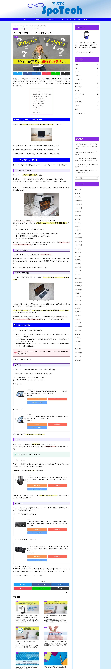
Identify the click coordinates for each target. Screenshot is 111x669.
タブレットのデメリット (40, 101)
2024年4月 (78, 226)
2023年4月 (78, 267)
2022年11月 (78, 286)
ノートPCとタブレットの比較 (40, 96)
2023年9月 (78, 249)
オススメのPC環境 (39, 103)
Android (86, 64)
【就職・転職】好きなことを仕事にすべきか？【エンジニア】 (86, 165)
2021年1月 (78, 349)
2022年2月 (78, 319)
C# (86, 68)
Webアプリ (86, 76)
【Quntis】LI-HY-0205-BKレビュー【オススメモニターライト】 (86, 171)
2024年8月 (78, 211)
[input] (87, 178)
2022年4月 (78, 312)
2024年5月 (78, 223)
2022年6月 (78, 304)
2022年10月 (78, 289)
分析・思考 (86, 102)
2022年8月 (78, 297)
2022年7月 (78, 300)
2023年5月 (78, 263)
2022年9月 (78, 293)
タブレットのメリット (40, 99)
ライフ (15, 28)
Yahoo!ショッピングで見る (60, 399)
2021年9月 (78, 330)
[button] (97, 178)
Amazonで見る (34, 399)
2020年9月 (78, 356)
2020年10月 (78, 352)
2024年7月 (78, 215)
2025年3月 (78, 193)
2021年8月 (78, 334)
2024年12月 (78, 200)
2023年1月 (78, 278)
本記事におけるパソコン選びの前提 (42, 94)
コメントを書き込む (41, 654)
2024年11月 (78, 204)
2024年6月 (78, 219)
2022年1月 (78, 323)
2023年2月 (78, 275)
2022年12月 (78, 282)
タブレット (37, 108)
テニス (86, 90)
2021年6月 (78, 341)
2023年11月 (78, 241)
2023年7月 (78, 256)
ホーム (57, 664)
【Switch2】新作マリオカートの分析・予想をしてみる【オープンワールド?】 (86, 159)
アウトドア (86, 79)
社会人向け (40, 28)
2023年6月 (78, 260)
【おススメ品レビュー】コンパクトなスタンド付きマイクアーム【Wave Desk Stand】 (86, 146)
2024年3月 (78, 230)
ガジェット (28, 28)
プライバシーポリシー (86, 664)
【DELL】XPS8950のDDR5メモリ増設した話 (86, 153)
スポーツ (86, 83)
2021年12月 (78, 326)
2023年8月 (78, 252)
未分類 (86, 105)
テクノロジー (86, 87)
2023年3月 (78, 271)
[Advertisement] (87, 125)
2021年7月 (78, 338)
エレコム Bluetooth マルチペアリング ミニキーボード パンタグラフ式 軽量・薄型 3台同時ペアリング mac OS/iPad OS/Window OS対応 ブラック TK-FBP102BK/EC (47, 535)
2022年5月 (78, 308)
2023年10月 (78, 245)
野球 (86, 109)
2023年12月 (78, 237)
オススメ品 (21, 28)
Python (86, 72)
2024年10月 (78, 208)
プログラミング (86, 94)
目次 (39, 91)
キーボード (37, 112)
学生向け (34, 28)
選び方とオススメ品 (38, 106)
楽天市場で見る (47, 399)
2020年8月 (78, 360)
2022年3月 (78, 315)
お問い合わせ (96, 664)
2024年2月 (78, 234)
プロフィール (63, 664)
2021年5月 (78, 345)
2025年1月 (78, 197)
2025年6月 (78, 189)
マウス (36, 110)
